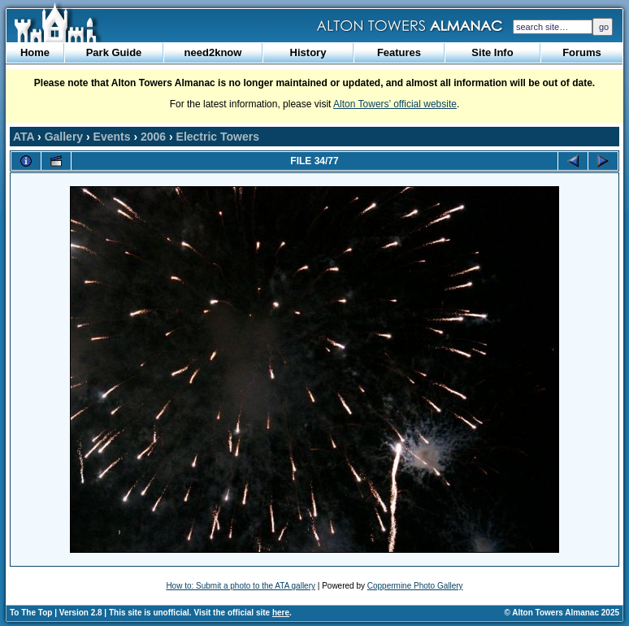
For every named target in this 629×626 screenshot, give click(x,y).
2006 (153, 136)
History (308, 52)
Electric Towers (217, 136)
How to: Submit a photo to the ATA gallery (240, 585)
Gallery (64, 136)
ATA (23, 136)
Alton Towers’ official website (395, 104)
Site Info (492, 52)
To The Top (31, 612)
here (280, 612)
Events (112, 136)
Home (35, 52)
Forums (581, 52)
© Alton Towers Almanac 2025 (562, 612)
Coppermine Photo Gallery (415, 585)
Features (399, 52)
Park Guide (114, 52)
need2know (213, 52)
